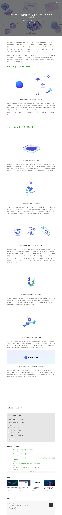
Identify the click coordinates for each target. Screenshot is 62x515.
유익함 (17, 422)
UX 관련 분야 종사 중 (13, 433)
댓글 (8, 470)
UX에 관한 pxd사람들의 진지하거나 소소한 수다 (18, 477)
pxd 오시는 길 (12, 504)
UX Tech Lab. (13, 506)
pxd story (11, 476)
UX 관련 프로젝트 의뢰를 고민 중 (16, 435)
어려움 (22, 419)
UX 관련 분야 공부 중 (13, 428)
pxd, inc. (5, 504)
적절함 (19, 419)
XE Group (5, 506)
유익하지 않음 (20, 422)
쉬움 (18, 419)
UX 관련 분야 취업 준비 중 (14, 430)
